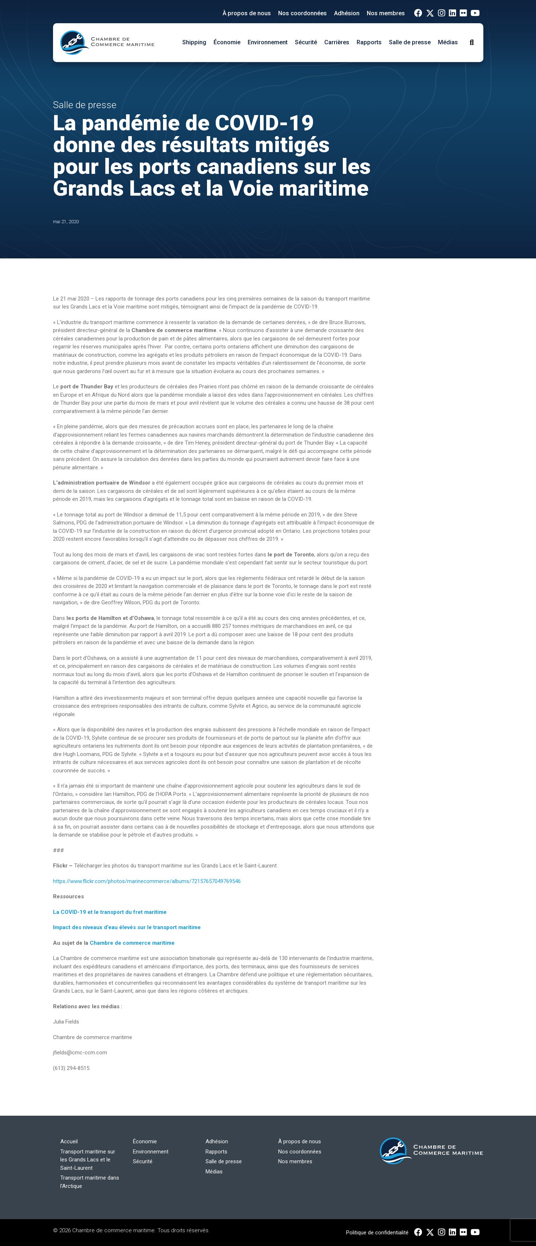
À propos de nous (247, 13)
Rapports (369, 42)
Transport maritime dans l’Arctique (89, 1181)
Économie (227, 42)
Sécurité (306, 42)
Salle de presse (410, 42)
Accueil (69, 1141)
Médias (448, 42)
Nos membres (386, 13)
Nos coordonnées (302, 13)
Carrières (336, 42)
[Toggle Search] (471, 42)
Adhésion (347, 13)
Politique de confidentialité (377, 1232)
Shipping (194, 42)
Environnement (268, 42)
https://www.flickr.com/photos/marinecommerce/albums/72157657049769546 (147, 881)
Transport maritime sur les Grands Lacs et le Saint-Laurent (87, 1159)
